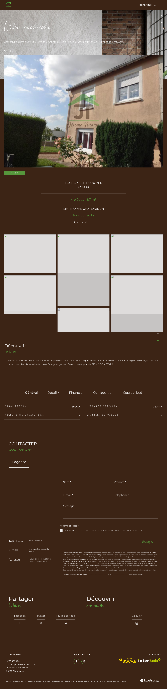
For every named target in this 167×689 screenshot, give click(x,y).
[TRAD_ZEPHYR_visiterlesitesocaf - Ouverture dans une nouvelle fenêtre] (127, 660)
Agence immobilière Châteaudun (20, 42)
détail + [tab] (53, 393)
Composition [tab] (103, 393)
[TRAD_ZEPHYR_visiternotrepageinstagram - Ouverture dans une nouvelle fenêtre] (84, 661)
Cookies (123, 682)
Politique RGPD (113, 682)
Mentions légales (82, 682)
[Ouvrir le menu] (162, 5)
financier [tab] (76, 393)
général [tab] (31, 393)
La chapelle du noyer (73, 42)
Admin (94, 682)
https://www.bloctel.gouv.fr (148, 568)
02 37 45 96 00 (36, 540)
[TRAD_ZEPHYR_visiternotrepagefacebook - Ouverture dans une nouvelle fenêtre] (76, 661)
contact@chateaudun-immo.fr (20, 664)
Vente (42, 42)
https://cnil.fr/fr (92, 563)
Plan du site (69, 682)
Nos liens (102, 682)
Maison (89, 42)
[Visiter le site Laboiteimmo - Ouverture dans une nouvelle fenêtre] (149, 681)
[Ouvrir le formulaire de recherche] (147, 5)
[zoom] (30, 236)
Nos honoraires (57, 682)
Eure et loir (54, 42)
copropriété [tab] (132, 393)
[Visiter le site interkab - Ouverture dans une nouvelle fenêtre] (149, 660)
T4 (97, 42)
